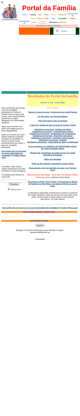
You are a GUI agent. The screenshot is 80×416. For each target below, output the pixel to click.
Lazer (33, 22)
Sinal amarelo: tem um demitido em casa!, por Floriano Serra (52, 169)
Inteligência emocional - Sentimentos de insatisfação (53, 134)
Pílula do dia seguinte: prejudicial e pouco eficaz (53, 164)
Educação (53, 22)
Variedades (62, 22)
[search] (64, 31)
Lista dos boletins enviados (39, 221)
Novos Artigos (52, 108)
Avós (53, 15)
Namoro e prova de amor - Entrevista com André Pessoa (52, 112)
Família (33, 15)
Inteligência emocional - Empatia (53, 140)
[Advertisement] (26, 63)
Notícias (40, 18)
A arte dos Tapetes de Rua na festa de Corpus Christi (53, 125)
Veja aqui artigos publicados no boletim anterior (39, 212)
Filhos (46, 15)
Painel (33, 18)
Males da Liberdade (52, 159)
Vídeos (72, 18)
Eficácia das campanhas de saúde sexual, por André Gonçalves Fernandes (52, 154)
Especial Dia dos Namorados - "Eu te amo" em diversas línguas (52, 175)
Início (24, 15)
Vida (53, 18)
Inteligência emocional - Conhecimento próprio (52, 132)
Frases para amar (43, 177)
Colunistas (62, 18)
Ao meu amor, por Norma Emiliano (53, 116)
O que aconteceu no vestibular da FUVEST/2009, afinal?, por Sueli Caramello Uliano (52, 147)
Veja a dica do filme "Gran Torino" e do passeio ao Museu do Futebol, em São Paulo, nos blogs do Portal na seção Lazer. (52, 184)
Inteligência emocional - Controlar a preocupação (52, 138)
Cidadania (62, 15)
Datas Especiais (43, 22)
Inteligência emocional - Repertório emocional (53, 136)
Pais (40, 15)
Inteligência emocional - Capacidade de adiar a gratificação (52, 142)
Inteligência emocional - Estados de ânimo (52, 129)
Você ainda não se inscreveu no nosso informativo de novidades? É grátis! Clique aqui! (14, 154)
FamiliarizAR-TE (72, 15)
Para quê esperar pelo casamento (52, 121)
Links (46, 18)
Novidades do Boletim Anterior (48, 26)
